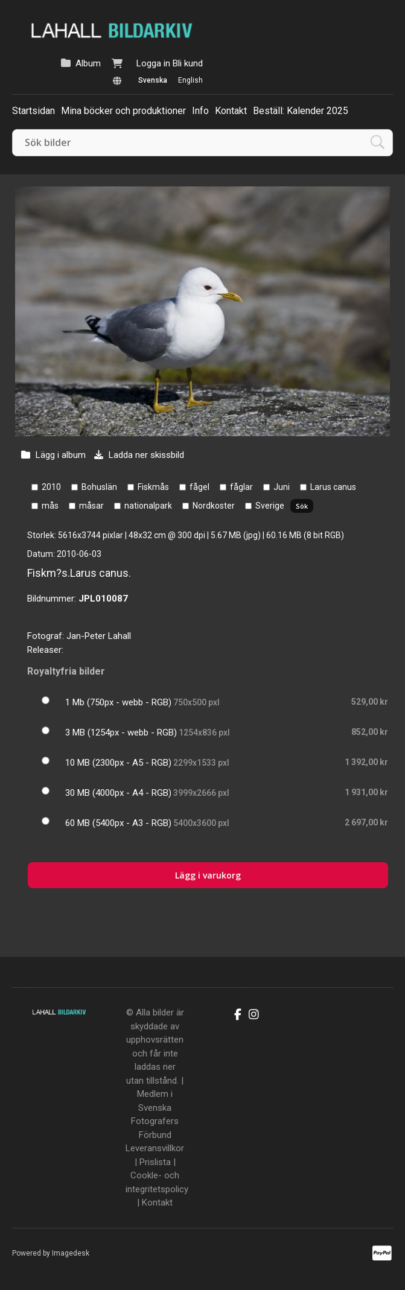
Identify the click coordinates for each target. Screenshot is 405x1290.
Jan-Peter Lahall (98, 636)
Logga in (153, 63)
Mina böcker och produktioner (123, 110)
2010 (51, 487)
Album (88, 63)
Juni (281, 487)
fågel (199, 487)
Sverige (269, 505)
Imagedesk (70, 1253)
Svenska (152, 80)
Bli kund (188, 63)
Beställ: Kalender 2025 (300, 110)
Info (200, 110)
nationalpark (148, 505)
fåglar (241, 487)
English (190, 80)
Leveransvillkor (155, 1148)
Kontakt (231, 110)
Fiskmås (153, 487)
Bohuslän (99, 487)
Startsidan (33, 110)
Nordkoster (214, 505)
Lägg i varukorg (208, 875)
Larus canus (333, 487)
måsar (91, 505)
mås (50, 505)
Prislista (155, 1162)
